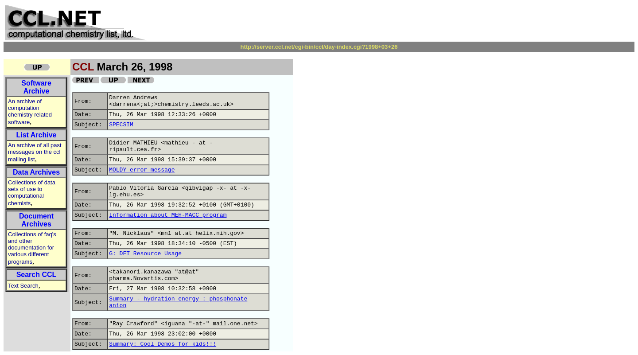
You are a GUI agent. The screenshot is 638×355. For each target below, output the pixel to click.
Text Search (23, 285)
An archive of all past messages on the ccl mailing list (35, 152)
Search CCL (36, 274)
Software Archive (36, 87)
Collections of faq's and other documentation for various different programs (32, 248)
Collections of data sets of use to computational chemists (31, 193)
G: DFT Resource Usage (145, 253)
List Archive (36, 135)
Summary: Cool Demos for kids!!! (162, 344)
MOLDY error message (142, 170)
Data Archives (36, 172)
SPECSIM (121, 124)
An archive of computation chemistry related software (30, 111)
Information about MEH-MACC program (167, 215)
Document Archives (36, 220)
